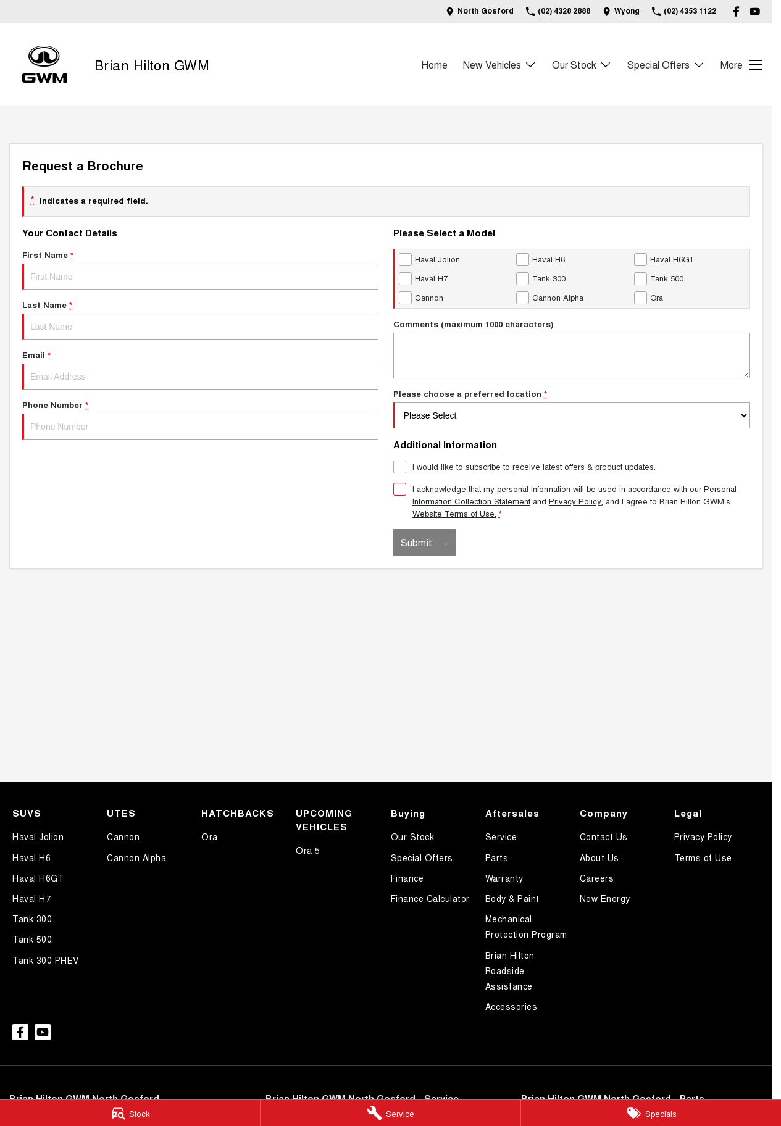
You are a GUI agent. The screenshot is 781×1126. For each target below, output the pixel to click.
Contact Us (604, 836)
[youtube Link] (754, 11)
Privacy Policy (703, 836)
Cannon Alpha (136, 857)
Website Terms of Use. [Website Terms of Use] (454, 513)
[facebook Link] (736, 11)
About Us (599, 857)
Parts (497, 857)
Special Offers (422, 857)
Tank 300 (32, 918)
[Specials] (651, 1113)
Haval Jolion (38, 836)
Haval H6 (31, 857)
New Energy (605, 898)
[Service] (390, 1113)
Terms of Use (703, 857)
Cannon (123, 836)
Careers (597, 878)
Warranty (504, 878)
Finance (407, 878)
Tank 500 (32, 939)
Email (200, 369)
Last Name (200, 319)
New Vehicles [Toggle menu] (500, 64)
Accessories (511, 1006)
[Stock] (130, 1113)
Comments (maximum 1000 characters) (571, 348)
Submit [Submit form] (416, 542)
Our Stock (413, 836)
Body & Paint (512, 898)
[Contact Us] (480, 11)
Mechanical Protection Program (526, 926)
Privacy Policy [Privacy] (575, 501)
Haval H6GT (38, 878)
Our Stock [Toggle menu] (582, 64)
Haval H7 (31, 898)
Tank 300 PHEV (45, 960)
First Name (200, 269)
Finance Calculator (430, 898)
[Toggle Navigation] (741, 64)
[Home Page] (44, 64)
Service (501, 836)
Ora (209, 836)
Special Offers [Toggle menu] (666, 64)
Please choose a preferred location (571, 408)
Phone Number (200, 419)
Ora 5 (308, 850)
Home (434, 64)
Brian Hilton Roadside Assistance (510, 970)
